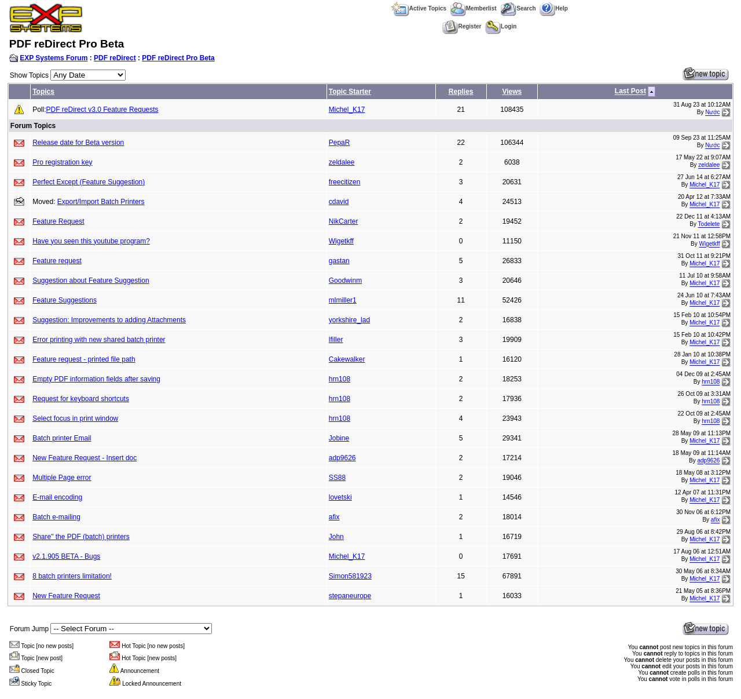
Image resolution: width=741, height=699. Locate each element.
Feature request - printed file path (83, 359)
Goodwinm (345, 280)
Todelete (709, 224)
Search (517, 8)
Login (500, 26)
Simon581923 (350, 576)
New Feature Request (66, 596)
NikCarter (343, 221)
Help (554, 8)
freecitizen (345, 182)
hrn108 (339, 379)
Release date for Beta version (78, 143)
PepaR (339, 143)
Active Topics (418, 8)
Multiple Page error (61, 478)
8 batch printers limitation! (72, 576)
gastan (339, 261)
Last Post (630, 92)
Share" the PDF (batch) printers (81, 537)
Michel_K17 (347, 109)
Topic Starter (350, 92)
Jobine (339, 438)
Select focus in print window (75, 418)
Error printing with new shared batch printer (98, 340)
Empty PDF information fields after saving (96, 379)
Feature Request (58, 221)
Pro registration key (62, 162)
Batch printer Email (61, 438)
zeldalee (342, 162)
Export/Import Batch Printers (101, 202)
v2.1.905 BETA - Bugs (66, 556)
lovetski (340, 497)
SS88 (337, 478)
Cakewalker (347, 359)
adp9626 (342, 458)
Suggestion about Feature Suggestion (90, 280)
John (336, 537)
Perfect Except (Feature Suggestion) (88, 182)
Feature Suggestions (64, 300)
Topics (43, 92)
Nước (712, 113)
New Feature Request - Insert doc (84, 458)
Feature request (57, 261)
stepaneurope (350, 596)
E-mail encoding (57, 497)
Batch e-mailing (56, 517)
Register (461, 26)
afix (334, 517)
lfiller (336, 340)
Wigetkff (341, 241)
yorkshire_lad (349, 320)
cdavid (339, 202)
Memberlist (473, 8)
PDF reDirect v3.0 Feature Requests (102, 109)
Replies (461, 92)
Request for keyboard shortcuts (80, 399)
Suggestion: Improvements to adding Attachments (109, 320)
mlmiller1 (343, 300)
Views (512, 92)
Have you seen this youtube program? (91, 241)
